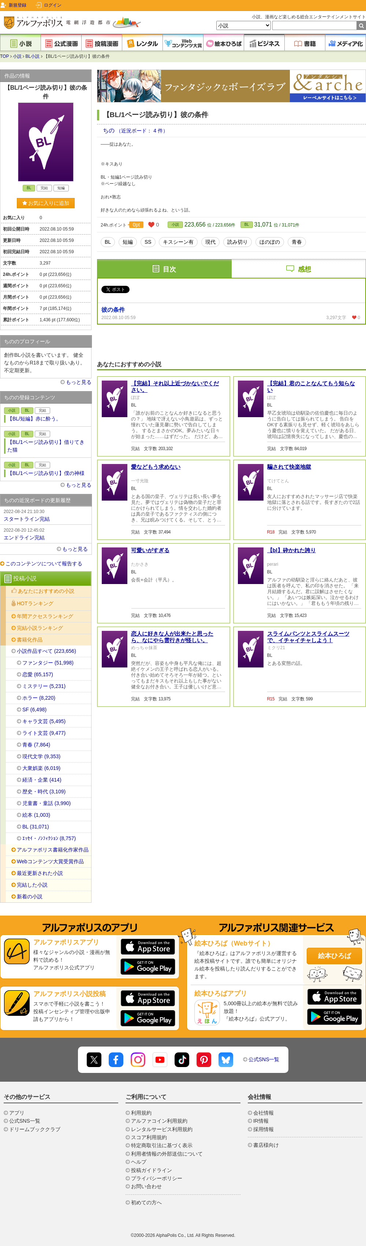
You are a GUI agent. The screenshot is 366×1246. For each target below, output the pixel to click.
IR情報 (261, 1121)
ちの (109, 130)
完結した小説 (32, 885)
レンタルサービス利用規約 (162, 1129)
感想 (304, 269)
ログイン (52, 5)
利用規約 (141, 1113)
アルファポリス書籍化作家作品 (53, 850)
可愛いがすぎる (150, 636)
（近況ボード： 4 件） (142, 131)
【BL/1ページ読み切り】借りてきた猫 (46, 446)
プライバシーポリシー (156, 1178)
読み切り (237, 242)
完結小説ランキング (40, 628)
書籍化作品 (29, 640)
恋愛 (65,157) (37, 674)
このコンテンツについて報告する (43, 563)
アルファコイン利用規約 (159, 1121)
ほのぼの (269, 242)
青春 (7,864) (36, 745)
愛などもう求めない (155, 553)
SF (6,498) (34, 709)
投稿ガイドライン (151, 1170)
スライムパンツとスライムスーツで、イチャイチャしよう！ (308, 722)
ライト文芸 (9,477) (44, 733)
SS (148, 242)
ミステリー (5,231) (44, 686)
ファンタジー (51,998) (48, 663)
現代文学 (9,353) (41, 756)
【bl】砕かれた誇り (291, 636)
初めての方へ (146, 1202)
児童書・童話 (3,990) (46, 803)
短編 (128, 242)
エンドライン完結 (46, 533)
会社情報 (263, 1113)
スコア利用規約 (149, 1137)
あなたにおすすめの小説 (46, 591)
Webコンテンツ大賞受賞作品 (50, 861)
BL (246, 224)
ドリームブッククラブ (34, 1129)
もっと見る (79, 382)
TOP (4, 56)
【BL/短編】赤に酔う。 (34, 419)
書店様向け (266, 1145)
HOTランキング (35, 603)
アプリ (17, 1113)
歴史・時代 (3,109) (44, 791)
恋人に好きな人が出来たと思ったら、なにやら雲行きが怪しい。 (172, 722)
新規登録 (17, 5)
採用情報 (263, 1129)
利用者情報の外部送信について (167, 1154)
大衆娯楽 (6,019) (41, 768)
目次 (169, 269)
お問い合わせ (146, 1186)
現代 (210, 242)
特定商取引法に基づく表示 (162, 1145)
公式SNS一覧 (264, 1059)
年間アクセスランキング (45, 616)
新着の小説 (29, 896)
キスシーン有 (178, 242)
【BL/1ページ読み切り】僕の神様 (46, 473)
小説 (17, 56)
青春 (297, 242)
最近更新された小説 (40, 873)
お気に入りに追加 (46, 203)
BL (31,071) (35, 827)
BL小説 (33, 56)
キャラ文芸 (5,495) (44, 721)
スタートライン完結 (46, 515)
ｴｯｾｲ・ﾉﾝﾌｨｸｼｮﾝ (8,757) (49, 838)
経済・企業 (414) (41, 780)
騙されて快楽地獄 (289, 553)
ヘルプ (138, 1162)
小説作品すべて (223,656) (46, 651)
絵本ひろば (334, 955)
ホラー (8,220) (38, 698)
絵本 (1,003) (36, 815)
